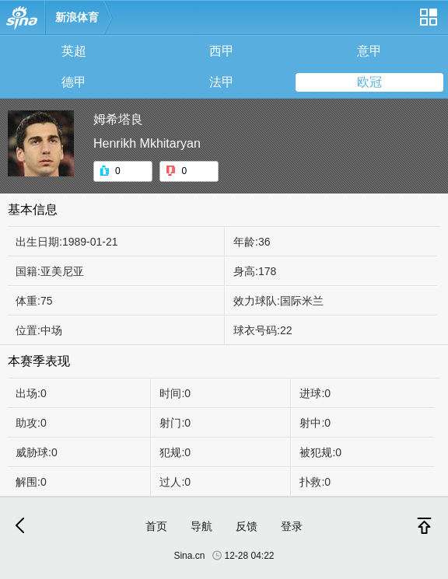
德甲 (73, 82)
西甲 (221, 51)
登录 (292, 526)
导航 (201, 526)
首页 (156, 526)
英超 (73, 51)
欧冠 (369, 82)
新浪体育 (77, 17)
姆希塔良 (118, 119)
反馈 (246, 526)
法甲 (221, 82)
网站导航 (428, 23)
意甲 (369, 51)
